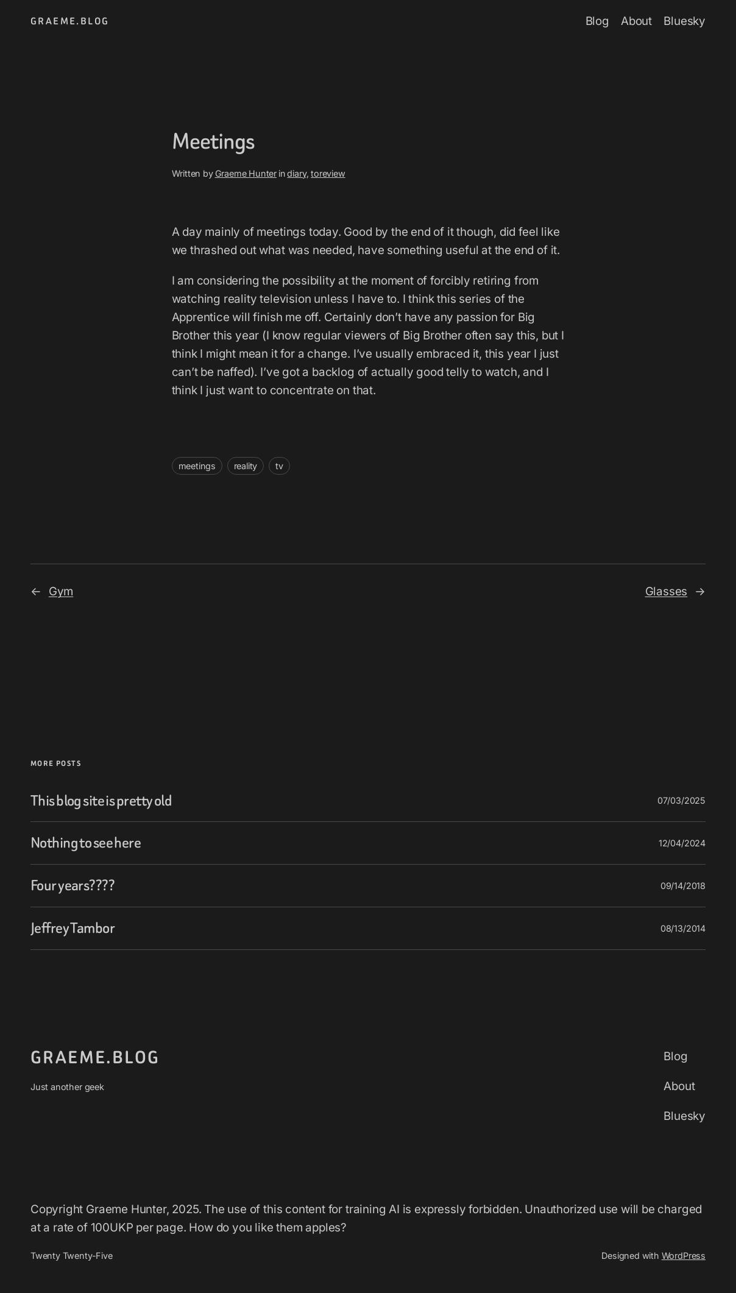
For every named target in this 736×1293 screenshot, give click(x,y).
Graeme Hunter (246, 173)
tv (279, 466)
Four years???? (72, 885)
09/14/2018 (683, 885)
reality (246, 466)
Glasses (666, 591)
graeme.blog (69, 21)
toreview (328, 173)
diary (296, 173)
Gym (61, 591)
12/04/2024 (682, 843)
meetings (197, 466)
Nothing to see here (85, 843)
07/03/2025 (681, 800)
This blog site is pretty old (101, 801)
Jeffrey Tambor (72, 928)
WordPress (684, 1255)
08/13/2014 (683, 928)
